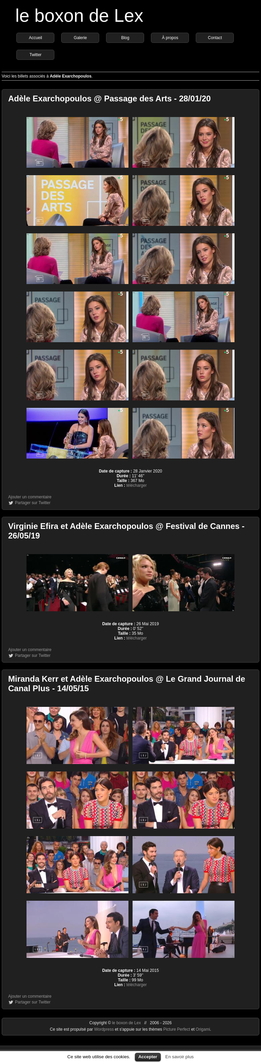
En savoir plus (179, 1056)
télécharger (136, 485)
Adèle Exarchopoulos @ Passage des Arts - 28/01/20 (109, 98)
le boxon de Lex (79, 15)
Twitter (35, 54)
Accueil (35, 37)
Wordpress (104, 1029)
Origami (203, 1029)
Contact (215, 37)
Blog (125, 37)
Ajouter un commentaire (29, 497)
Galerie (80, 37)
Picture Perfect (176, 1029)
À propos (170, 37)
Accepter (147, 1056)
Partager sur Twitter (32, 502)
